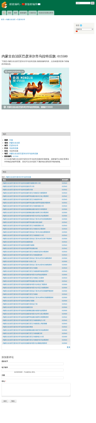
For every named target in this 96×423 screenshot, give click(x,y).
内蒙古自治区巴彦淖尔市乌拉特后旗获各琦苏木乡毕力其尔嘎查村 (26, 314)
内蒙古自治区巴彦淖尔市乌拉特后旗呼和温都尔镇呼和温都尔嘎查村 (26, 203)
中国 (11, 140)
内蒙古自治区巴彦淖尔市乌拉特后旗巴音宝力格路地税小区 (23, 206)
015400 (64, 336)
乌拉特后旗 (13, 148)
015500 (15, 156)
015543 (64, 183)
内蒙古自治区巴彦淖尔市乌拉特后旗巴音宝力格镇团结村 (22, 255)
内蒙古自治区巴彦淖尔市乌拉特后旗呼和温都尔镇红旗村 (22, 222)
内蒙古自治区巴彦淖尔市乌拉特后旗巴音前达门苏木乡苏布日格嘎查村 (27, 265)
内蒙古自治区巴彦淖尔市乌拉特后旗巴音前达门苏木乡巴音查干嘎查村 (27, 238)
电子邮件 (5, 367)
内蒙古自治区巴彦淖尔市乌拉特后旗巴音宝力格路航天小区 (23, 235)
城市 (15, 13)
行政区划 (32, 13)
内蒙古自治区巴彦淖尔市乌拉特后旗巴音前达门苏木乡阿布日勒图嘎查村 (28, 297)
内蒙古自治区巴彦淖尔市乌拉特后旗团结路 (18, 242)
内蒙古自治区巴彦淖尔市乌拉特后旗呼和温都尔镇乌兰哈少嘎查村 (26, 196)
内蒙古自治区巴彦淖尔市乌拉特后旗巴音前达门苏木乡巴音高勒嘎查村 (27, 219)
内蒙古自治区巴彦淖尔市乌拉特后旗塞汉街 (18, 307)
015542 (64, 189)
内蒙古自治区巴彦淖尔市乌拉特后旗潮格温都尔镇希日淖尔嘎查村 (26, 212)
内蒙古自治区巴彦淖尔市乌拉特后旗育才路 (18, 189)
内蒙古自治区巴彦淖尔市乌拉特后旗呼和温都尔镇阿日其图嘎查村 (26, 317)
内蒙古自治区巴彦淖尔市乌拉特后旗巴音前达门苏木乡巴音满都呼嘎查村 (28, 291)
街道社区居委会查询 (46, 13)
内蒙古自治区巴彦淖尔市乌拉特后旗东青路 (18, 327)
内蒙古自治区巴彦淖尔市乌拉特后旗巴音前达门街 (20, 304)
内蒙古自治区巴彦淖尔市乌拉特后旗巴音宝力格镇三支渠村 (23, 278)
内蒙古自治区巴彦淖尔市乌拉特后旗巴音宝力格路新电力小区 (24, 320)
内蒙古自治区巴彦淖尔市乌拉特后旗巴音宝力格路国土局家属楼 (25, 323)
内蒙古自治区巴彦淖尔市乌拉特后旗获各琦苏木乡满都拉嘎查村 (25, 343)
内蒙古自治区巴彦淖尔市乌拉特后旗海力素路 (18, 301)
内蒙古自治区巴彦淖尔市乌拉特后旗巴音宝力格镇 (20, 294)
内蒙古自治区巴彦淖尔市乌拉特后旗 (23, 154)
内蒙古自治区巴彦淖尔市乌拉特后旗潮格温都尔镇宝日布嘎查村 (25, 209)
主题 (3, 375)
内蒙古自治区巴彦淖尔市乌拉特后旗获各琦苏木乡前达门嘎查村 (25, 284)
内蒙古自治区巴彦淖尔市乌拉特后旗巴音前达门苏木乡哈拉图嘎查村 (26, 232)
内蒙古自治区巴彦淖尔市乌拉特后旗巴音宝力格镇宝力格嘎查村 (25, 193)
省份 (9, 13)
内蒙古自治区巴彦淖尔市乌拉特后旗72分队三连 (19, 261)
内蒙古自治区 (14, 143)
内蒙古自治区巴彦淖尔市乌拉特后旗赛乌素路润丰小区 (22, 183)
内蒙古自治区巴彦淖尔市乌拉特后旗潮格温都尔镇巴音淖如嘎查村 (26, 330)
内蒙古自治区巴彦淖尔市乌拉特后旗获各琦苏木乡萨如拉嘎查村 (25, 274)
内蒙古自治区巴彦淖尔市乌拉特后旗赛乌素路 (18, 245)
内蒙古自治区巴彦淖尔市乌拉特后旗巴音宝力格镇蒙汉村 (22, 333)
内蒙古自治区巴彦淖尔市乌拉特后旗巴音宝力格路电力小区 (23, 336)
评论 (4, 381)
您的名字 (5, 361)
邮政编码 (23, 13)
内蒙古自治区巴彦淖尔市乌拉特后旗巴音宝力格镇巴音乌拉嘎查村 (26, 340)
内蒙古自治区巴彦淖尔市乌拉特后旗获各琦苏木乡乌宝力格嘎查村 (26, 288)
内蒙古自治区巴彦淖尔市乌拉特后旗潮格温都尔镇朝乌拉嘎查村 (25, 310)
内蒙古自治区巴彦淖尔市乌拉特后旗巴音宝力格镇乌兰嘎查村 (24, 229)
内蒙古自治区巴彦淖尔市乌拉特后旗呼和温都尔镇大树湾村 (23, 281)
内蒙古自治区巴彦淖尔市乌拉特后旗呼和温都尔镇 (20, 248)
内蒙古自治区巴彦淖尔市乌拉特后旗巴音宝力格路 (20, 268)
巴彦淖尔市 (13, 145)
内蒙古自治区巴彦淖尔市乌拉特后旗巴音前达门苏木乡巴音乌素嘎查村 (27, 258)
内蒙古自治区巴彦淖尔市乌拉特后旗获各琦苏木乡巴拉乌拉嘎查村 (26, 216)
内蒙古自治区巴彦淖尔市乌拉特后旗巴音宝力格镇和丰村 (22, 199)
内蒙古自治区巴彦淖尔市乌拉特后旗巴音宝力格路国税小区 (23, 225)
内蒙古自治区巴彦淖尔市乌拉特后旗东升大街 (18, 186)
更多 (68, 347)
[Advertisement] (36, 36)
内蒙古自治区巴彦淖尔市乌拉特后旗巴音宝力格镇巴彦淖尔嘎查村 (26, 252)
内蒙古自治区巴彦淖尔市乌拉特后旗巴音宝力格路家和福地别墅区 (26, 271)
